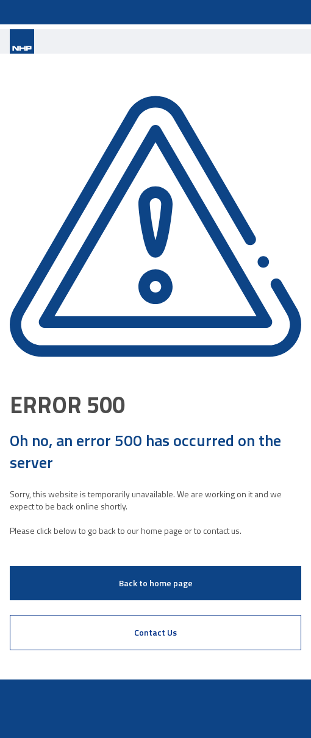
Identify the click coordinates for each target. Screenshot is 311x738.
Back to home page (156, 583)
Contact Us (155, 632)
